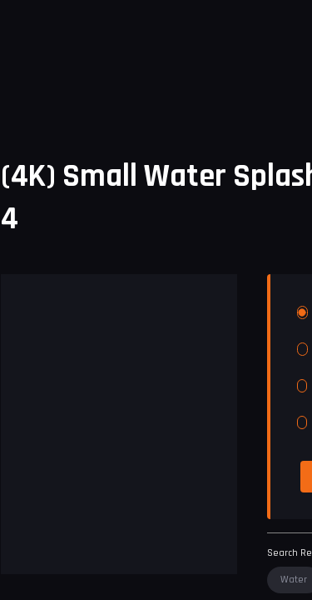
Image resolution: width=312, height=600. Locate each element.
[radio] (302, 312)
